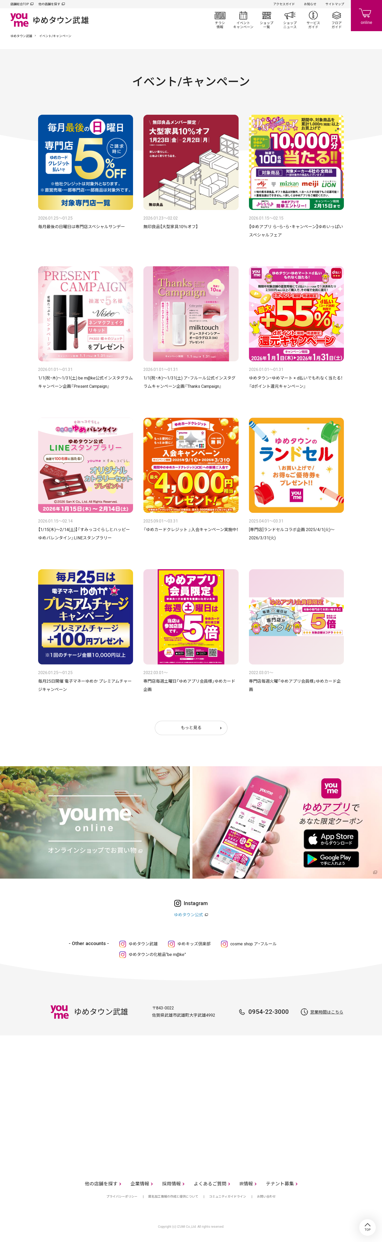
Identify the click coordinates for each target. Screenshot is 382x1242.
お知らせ (310, 4)
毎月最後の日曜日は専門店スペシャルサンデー (81, 226)
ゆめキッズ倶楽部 (194, 943)
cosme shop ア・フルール (253, 943)
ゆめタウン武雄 (21, 36)
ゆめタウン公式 (188, 914)
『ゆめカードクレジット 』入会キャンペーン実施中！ (190, 529)
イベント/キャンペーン (243, 19)
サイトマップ (334, 4)
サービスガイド (313, 19)
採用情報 (171, 1183)
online (366, 15)
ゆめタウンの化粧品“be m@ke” (157, 954)
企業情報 (139, 1183)
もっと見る (191, 727)
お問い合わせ (266, 1196)
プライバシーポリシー (121, 1196)
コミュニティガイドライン (227, 1196)
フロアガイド (336, 19)
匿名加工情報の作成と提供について (173, 1196)
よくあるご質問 (210, 1183)
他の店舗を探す (49, 4)
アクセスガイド (284, 4)
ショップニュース (290, 19)
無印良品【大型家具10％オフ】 (170, 226)
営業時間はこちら (326, 1012)
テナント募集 (280, 1183)
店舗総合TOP (19, 4)
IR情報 (246, 1183)
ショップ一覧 (266, 19)
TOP (367, 1227)
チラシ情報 (220, 19)
